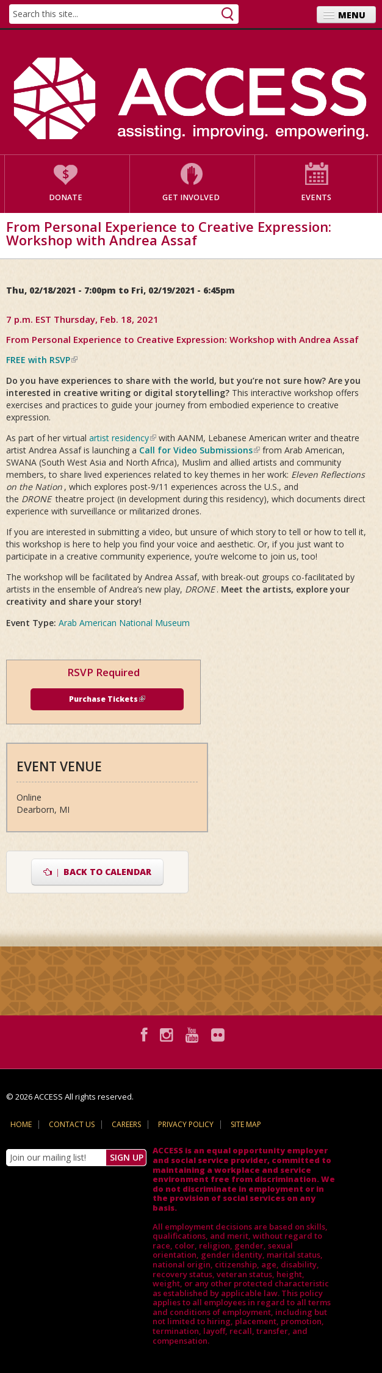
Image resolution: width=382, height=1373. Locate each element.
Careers (126, 1124)
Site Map (246, 1124)
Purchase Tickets (107, 699)
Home (21, 1124)
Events (316, 197)
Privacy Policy (186, 1124)
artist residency (122, 438)
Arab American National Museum (124, 623)
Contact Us (72, 1124)
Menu (352, 15)
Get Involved (191, 197)
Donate (65, 197)
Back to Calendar (97, 871)
